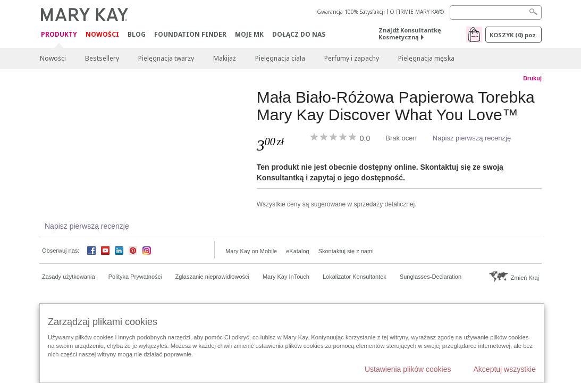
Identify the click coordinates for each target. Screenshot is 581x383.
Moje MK (249, 34)
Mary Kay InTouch (286, 276)
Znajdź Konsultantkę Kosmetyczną (409, 33)
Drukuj (532, 78)
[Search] (496, 12)
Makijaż (224, 58)
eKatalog (297, 251)
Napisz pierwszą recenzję (472, 138)
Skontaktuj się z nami (346, 251)
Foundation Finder (190, 34)
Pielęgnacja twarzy (166, 58)
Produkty (59, 35)
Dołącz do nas (298, 34)
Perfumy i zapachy (351, 58)
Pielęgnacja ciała (280, 58)
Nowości (102, 34)
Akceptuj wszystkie (505, 369)
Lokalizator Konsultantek (354, 276)
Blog (137, 34)
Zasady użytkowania (68, 276)
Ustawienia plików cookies (408, 369)
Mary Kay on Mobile (251, 251)
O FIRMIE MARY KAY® (417, 11)
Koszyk (513, 35)
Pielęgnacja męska (426, 58)
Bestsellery (102, 58)
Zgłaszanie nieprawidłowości (212, 276)
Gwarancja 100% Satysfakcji (351, 11)
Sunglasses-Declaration (430, 276)
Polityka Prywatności (135, 276)
